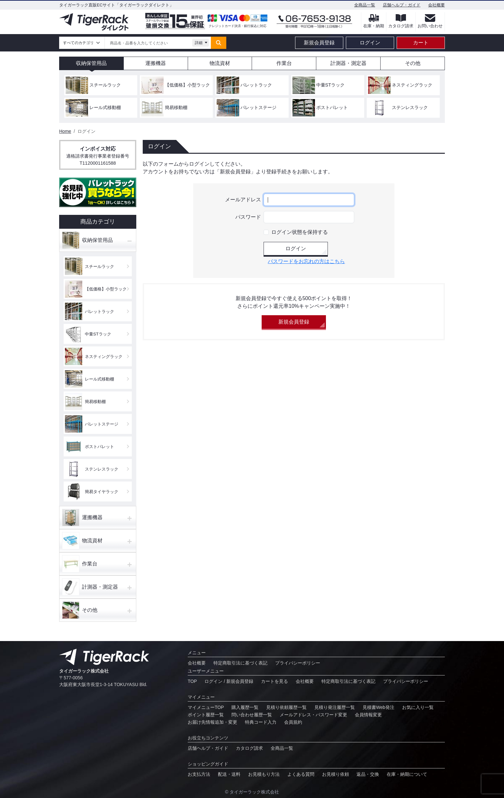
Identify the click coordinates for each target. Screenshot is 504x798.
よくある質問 (300, 774)
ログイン (370, 42)
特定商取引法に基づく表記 (240, 662)
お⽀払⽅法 (199, 774)
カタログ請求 (249, 748)
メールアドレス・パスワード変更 (313, 714)
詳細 (199, 43)
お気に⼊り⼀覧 (418, 707)
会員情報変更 (368, 714)
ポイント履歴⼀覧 (206, 714)
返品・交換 (367, 774)
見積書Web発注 (378, 707)
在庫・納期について (407, 774)
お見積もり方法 (264, 774)
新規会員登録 (319, 42)
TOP (192, 681)
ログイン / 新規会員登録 (228, 681)
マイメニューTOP (206, 707)
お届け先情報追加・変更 (212, 722)
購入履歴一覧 (244, 707)
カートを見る (274, 681)
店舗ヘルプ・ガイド (401, 5)
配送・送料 (229, 774)
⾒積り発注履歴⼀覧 (334, 707)
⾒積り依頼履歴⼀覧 (286, 707)
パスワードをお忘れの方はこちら (306, 261)
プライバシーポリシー (297, 662)
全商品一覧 (364, 5)
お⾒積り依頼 (335, 774)
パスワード (248, 217)
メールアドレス (243, 199)
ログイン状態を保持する (299, 232)
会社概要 (436, 5)
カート (420, 42)
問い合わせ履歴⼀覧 (251, 714)
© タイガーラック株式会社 (252, 791)
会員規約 (293, 722)
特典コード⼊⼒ (260, 722)
